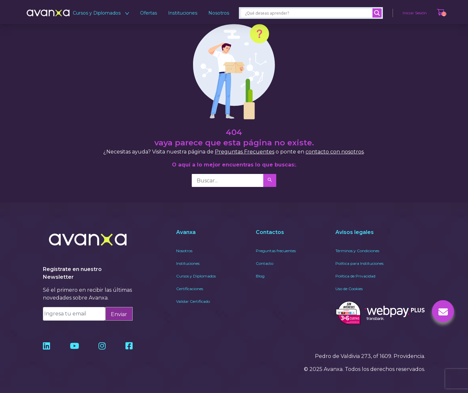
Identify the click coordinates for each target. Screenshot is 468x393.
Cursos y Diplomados (101, 13)
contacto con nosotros (335, 152)
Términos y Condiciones (357, 250)
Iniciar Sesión (415, 12)
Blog (260, 276)
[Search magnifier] (377, 13)
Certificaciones (189, 288)
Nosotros (218, 13)
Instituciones (182, 13)
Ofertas (148, 13)
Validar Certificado (193, 301)
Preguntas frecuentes (276, 250)
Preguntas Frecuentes (244, 152)
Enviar (119, 314)
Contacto (264, 263)
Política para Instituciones (359, 263)
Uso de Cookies (349, 288)
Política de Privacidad (355, 276)
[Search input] (308, 13)
